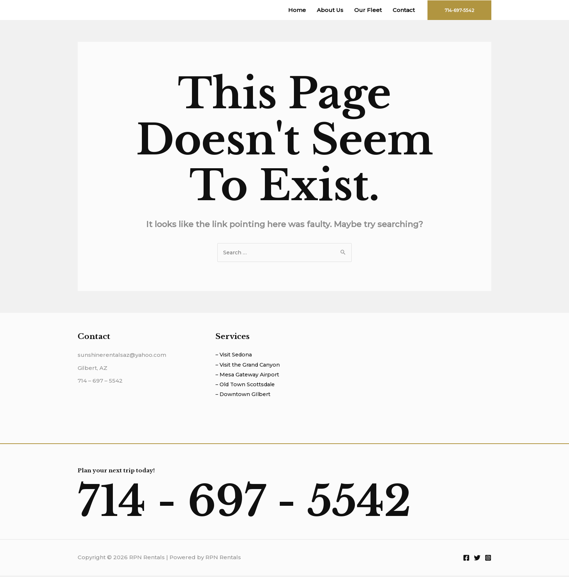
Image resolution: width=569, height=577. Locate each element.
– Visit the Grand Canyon (249, 365)
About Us (330, 10)
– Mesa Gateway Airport (249, 375)
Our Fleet (368, 10)
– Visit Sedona (235, 355)
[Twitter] (477, 559)
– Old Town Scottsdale (247, 385)
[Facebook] (466, 559)
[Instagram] (488, 559)
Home (297, 10)
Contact (404, 10)
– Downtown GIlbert (244, 395)
